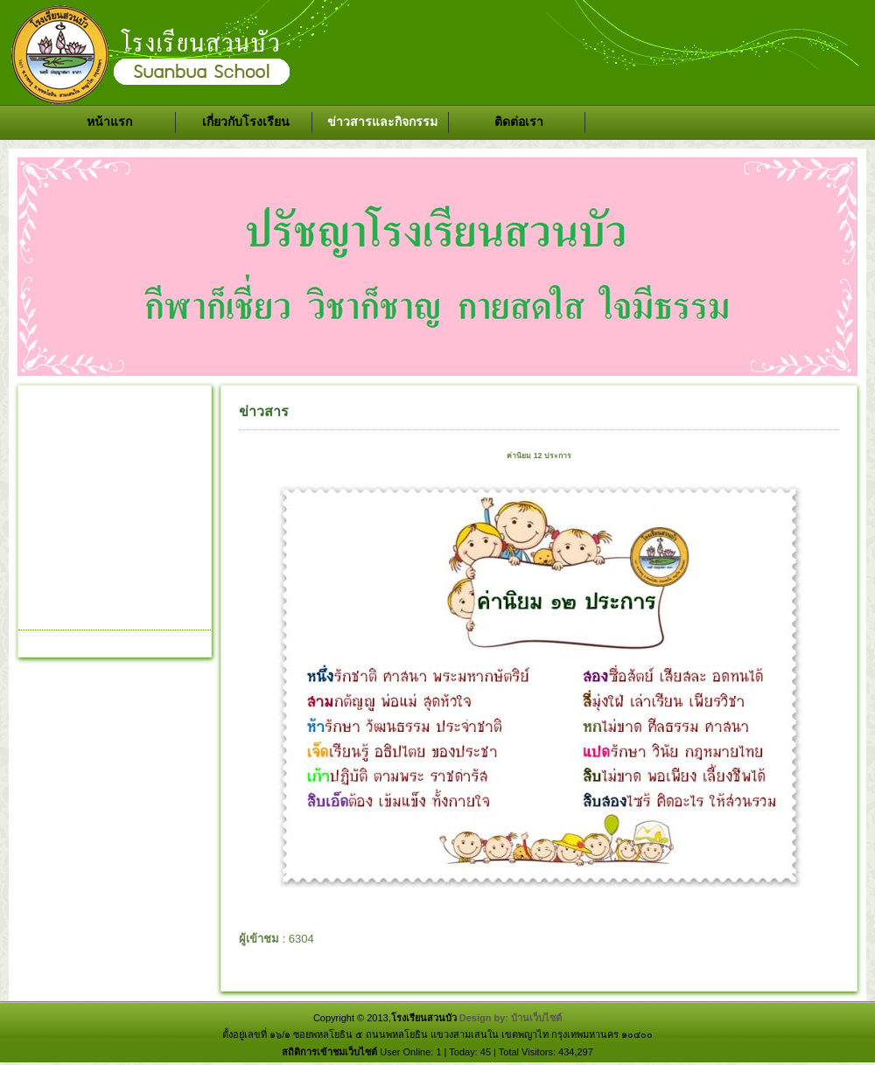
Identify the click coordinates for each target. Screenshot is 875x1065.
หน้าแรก (109, 122)
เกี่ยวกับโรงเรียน (246, 122)
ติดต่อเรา (518, 122)
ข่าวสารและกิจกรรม (382, 122)
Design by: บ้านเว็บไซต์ (510, 1018)
